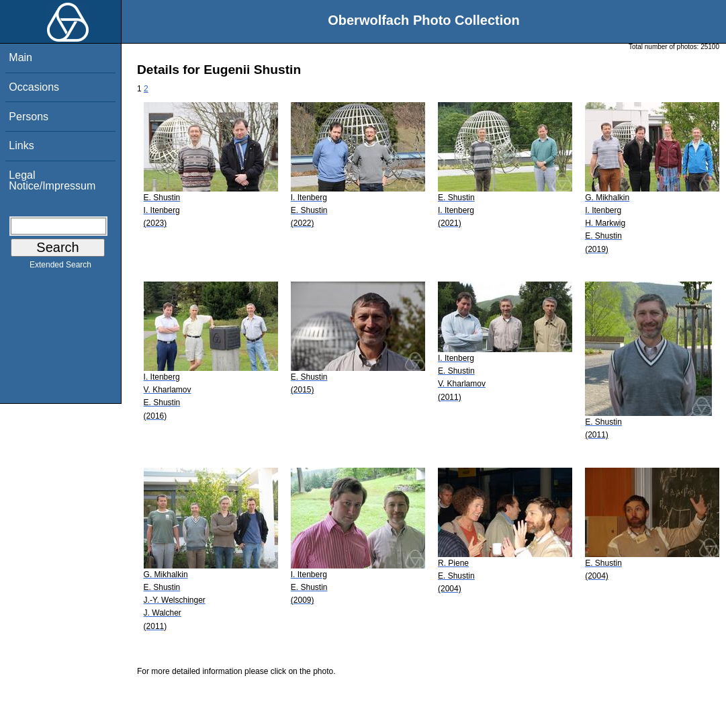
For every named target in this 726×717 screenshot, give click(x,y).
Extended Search (60, 267)
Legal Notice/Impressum (52, 180)
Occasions (34, 87)
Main (20, 57)
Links (21, 145)
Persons (28, 116)
